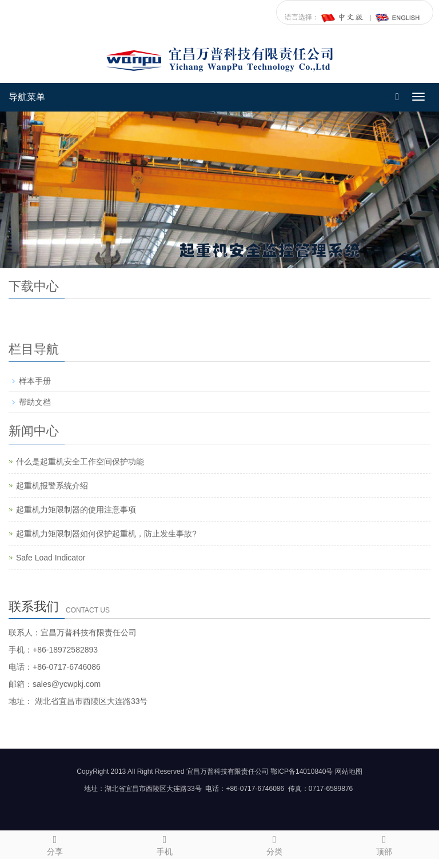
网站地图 (348, 771)
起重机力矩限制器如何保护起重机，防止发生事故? (106, 533)
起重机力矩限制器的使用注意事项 (76, 509)
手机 (165, 843)
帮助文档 (35, 402)
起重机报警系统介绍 (52, 485)
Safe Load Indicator (50, 557)
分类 (274, 843)
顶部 (384, 843)
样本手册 (35, 380)
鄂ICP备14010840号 (301, 771)
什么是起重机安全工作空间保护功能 (80, 461)
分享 (55, 843)
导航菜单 (27, 97)
